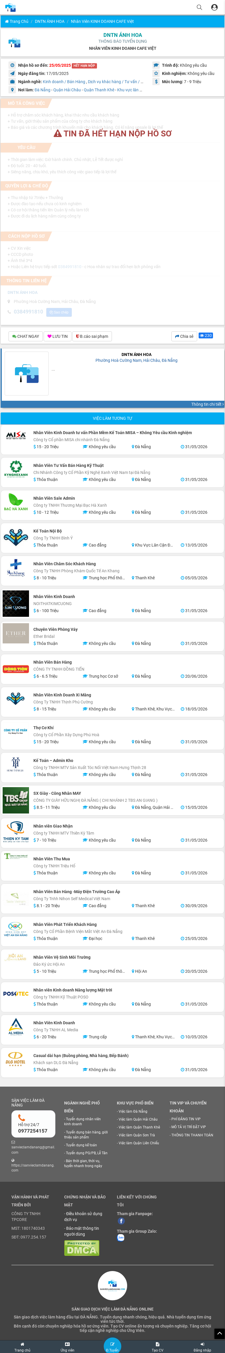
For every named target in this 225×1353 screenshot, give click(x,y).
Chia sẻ (184, 336)
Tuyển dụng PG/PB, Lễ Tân (87, 1153)
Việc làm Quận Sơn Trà (137, 1135)
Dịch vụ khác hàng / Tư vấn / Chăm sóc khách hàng (134, 81)
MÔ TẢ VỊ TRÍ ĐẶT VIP (188, 1127)
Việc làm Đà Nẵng (133, 1111)
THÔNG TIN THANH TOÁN (192, 1135)
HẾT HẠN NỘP (84, 66)
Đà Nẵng (42, 90)
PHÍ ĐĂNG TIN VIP (186, 1119)
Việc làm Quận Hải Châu (138, 1119)
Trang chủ (16, 21)
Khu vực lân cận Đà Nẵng (140, 90)
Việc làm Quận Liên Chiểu (139, 1143)
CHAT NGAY (25, 336)
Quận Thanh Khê (99, 90)
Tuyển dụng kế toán (81, 1145)
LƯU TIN (57, 336)
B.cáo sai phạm (92, 336)
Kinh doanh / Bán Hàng (64, 81)
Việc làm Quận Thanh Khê (139, 1127)
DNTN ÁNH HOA (49, 21)
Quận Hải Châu (67, 90)
